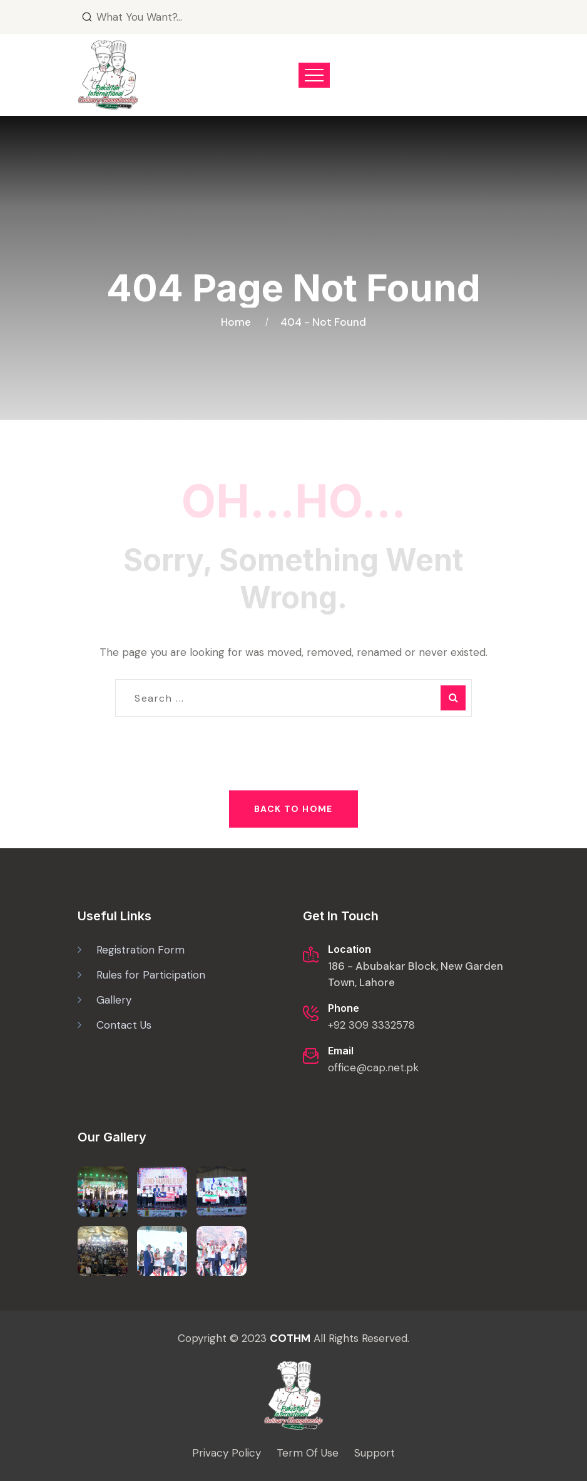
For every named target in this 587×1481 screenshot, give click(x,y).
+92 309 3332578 (371, 1025)
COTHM (290, 1338)
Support (374, 1453)
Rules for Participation (150, 975)
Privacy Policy (226, 1453)
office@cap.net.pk (373, 1067)
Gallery (113, 1000)
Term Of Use (308, 1453)
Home (238, 322)
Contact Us (123, 1025)
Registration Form (140, 950)
